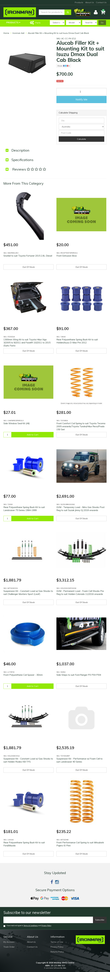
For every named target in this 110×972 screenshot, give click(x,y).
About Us (89, 2)
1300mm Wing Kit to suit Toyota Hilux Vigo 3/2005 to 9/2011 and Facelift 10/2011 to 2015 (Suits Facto (26, 342)
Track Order (9, 947)
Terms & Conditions (30, 926)
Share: (63, 66)
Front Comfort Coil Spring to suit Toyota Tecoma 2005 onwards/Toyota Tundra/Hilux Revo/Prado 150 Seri (80, 426)
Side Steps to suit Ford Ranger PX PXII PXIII (78, 674)
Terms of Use (57, 942)
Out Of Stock (28, 267)
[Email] (48, 920)
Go (102, 22)
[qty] (81, 120)
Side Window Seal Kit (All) (16, 423)
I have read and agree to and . (27, 926)
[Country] (81, 126)
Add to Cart (32, 434)
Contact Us (101, 2)
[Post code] (81, 133)
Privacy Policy (46, 926)
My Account (8, 942)
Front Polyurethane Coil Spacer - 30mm (23, 674)
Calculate (81, 139)
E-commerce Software (52, 968)
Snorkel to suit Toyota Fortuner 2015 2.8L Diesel (27, 255)
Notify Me (81, 99)
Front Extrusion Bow (66, 255)
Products (79, 2)
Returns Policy (57, 951)
